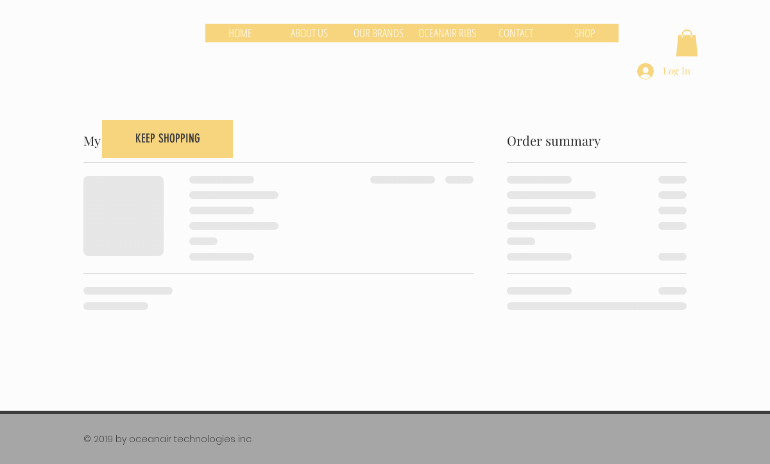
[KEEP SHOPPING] (167, 139)
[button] (687, 43)
